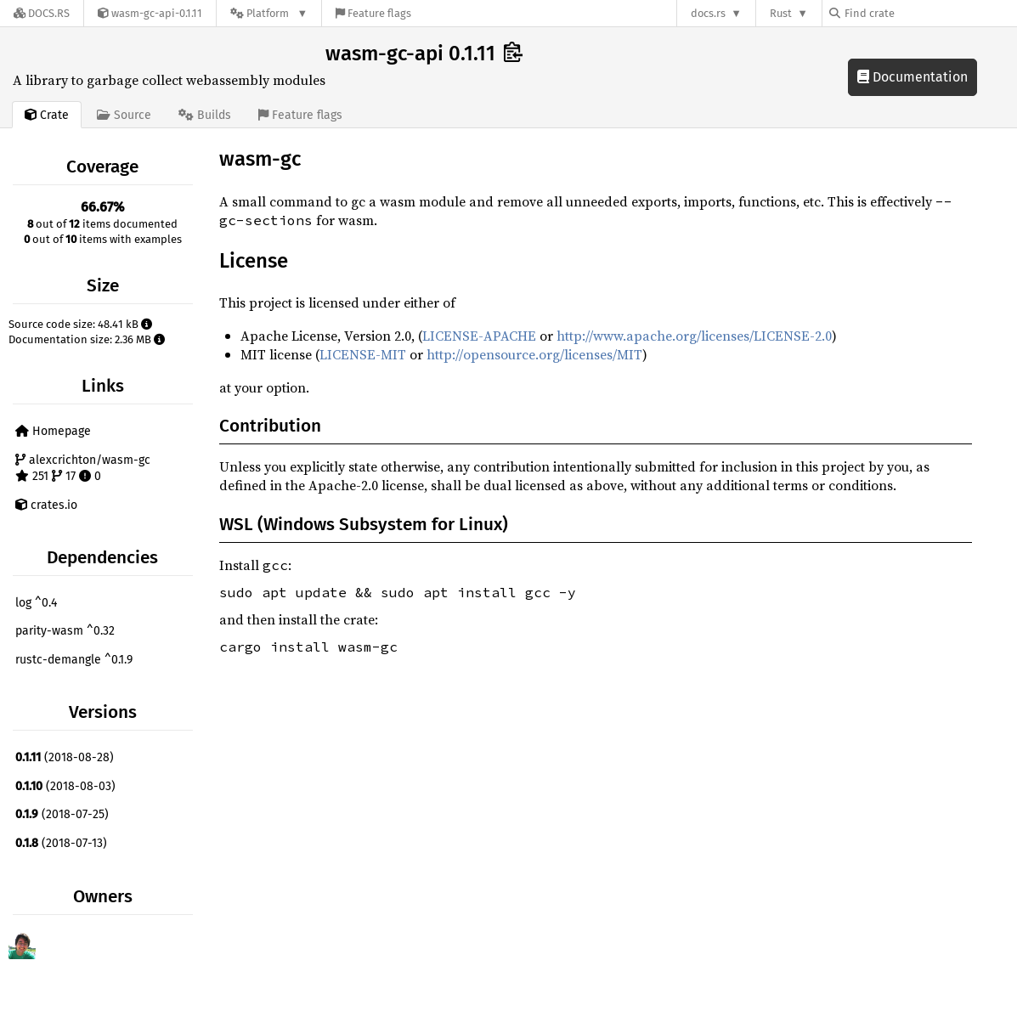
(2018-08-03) (65, 786)
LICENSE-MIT (362, 354)
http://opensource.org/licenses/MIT (534, 354)
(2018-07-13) (61, 843)
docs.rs (708, 13)
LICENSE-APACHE (479, 335)
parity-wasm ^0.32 (65, 631)
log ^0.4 (36, 603)
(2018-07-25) (62, 814)
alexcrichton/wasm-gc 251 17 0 (82, 468)
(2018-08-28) (64, 757)
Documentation (912, 77)
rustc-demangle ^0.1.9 (74, 659)
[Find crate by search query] (914, 13)
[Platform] (269, 13)
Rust (781, 13)
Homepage (53, 431)
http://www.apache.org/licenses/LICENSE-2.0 (694, 335)
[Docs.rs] (41, 13)
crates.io (46, 505)
